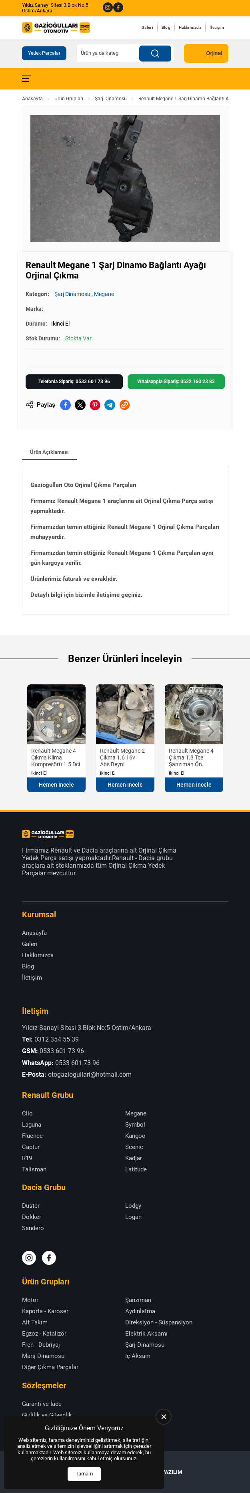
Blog (166, 27)
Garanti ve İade (42, 1404)
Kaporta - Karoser (45, 1311)
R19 (27, 1158)
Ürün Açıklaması (49, 452)
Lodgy (133, 1205)
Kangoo (135, 1135)
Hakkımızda (190, 27)
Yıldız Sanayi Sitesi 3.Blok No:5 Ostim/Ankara (55, 8)
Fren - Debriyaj (41, 1344)
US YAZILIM (168, 1472)
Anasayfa (32, 98)
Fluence (32, 1135)
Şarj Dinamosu (111, 98)
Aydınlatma (140, 1311)
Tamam (84, 1474)
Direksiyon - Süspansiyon (158, 1322)
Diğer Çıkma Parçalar (50, 1367)
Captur (31, 1147)
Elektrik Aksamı (146, 1333)
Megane (104, 294)
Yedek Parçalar (44, 53)
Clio (27, 1113)
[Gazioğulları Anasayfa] (56, 27)
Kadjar (133, 1158)
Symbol (135, 1124)
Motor (30, 1300)
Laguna (31, 1124)
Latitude (136, 1169)
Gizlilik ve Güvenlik (47, 1415)
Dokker (31, 1217)
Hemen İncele (56, 784)
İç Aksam (137, 1356)
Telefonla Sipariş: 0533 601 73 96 (74, 381)
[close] (164, 1417)
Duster (31, 1205)
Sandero (33, 1228)
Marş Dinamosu (43, 1356)
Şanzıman (138, 1300)
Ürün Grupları (68, 98)
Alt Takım (35, 1322)
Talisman (34, 1169)
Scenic (134, 1147)
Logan (133, 1217)
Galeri (147, 27)
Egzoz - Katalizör (44, 1333)
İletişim (217, 27)
